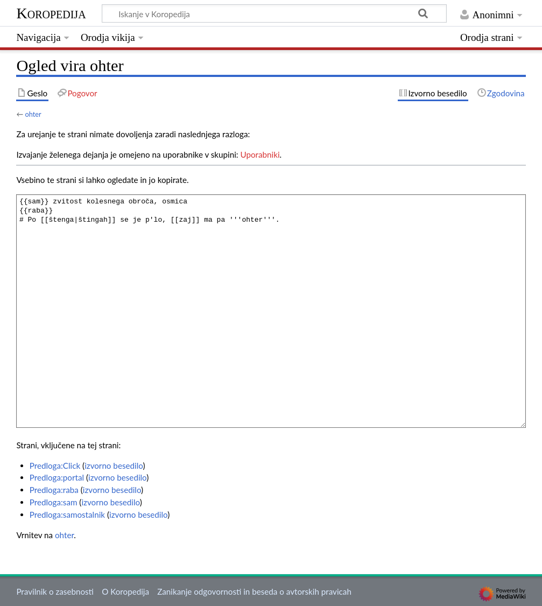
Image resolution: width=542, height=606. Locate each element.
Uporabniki (260, 154)
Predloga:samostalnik (67, 514)
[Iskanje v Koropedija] (274, 13)
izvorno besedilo (114, 465)
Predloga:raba (54, 490)
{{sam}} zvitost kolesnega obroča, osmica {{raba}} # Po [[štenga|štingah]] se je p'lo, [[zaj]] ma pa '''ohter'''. (270, 310)
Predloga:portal (57, 477)
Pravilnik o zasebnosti (55, 591)
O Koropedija (125, 591)
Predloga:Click (55, 465)
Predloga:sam (54, 502)
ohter (33, 114)
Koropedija (51, 13)
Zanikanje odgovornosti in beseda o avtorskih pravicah (254, 591)
